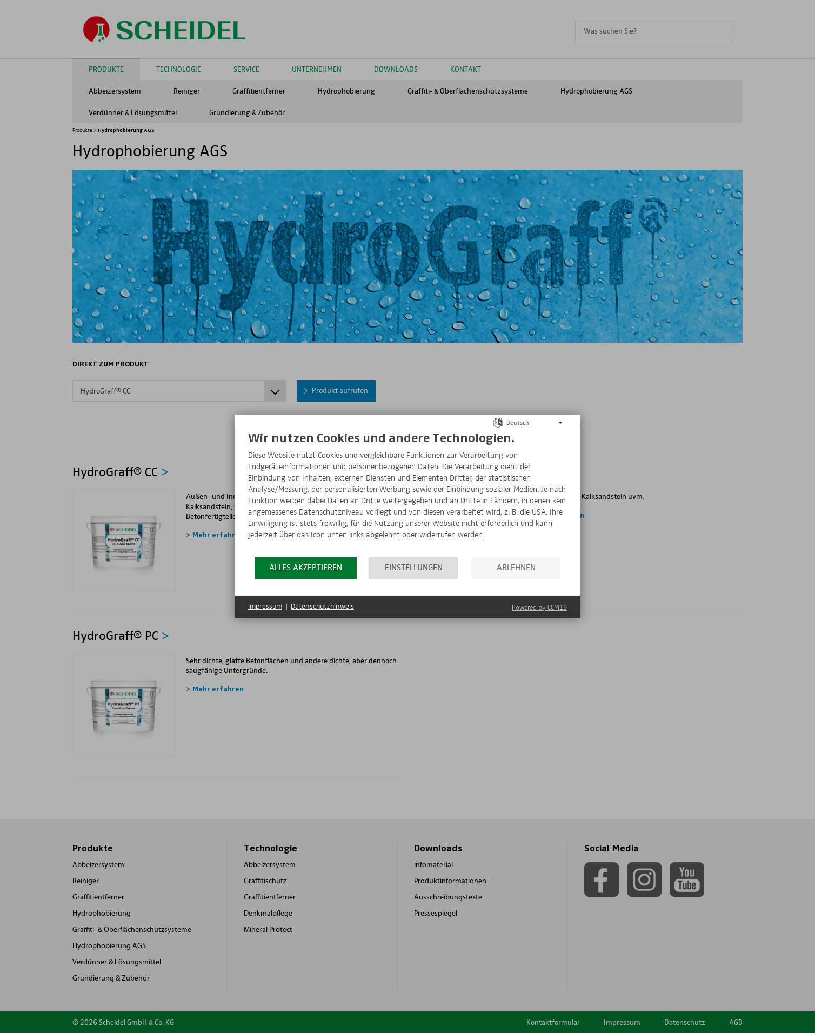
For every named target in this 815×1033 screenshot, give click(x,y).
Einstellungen (414, 567)
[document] (407, 492)
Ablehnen (516, 567)
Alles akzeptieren (305, 567)
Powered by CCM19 (539, 607)
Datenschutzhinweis (322, 606)
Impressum (265, 606)
